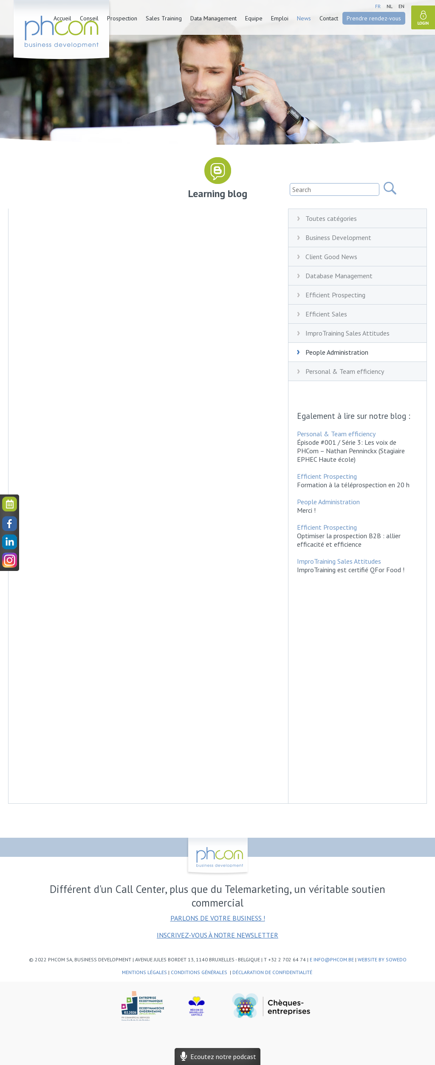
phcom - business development (62, 31)
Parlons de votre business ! (217, 918)
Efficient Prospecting (335, 295)
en (401, 6)
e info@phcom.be (332, 959)
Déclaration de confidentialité (273, 972)
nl (390, 6)
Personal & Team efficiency (344, 371)
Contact (328, 18)
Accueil (62, 18)
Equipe (254, 18)
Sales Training (164, 18)
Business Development (338, 237)
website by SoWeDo (382, 959)
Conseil (89, 18)
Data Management (213, 18)
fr (378, 6)
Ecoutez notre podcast (217, 1056)
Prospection (122, 18)
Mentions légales (144, 972)
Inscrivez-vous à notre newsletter (217, 935)
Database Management (339, 275)
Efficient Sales (326, 314)
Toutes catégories (331, 218)
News (304, 18)
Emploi (279, 18)
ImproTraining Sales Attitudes (347, 333)
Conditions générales (200, 972)
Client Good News (331, 256)
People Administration (336, 352)
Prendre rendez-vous (374, 18)
